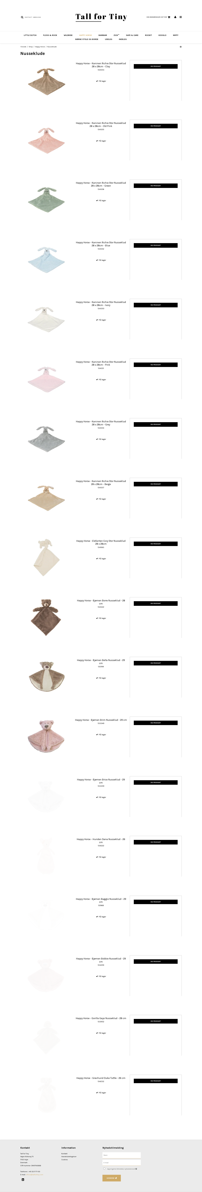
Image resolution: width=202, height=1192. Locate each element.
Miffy (175, 35)
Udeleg (108, 39)
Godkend (110, 1178)
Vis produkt (155, 66)
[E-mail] (121, 1162)
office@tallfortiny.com (34, 1175)
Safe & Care (132, 35)
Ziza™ (116, 35)
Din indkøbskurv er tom (159, 17)
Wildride (68, 35)
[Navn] (121, 1155)
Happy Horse (85, 35)
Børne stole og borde (86, 39)
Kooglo (162, 35)
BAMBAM (103, 35)
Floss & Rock (50, 35)
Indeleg (123, 39)
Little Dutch (30, 35)
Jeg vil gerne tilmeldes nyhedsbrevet (124, 1168)
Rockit (148, 35)
